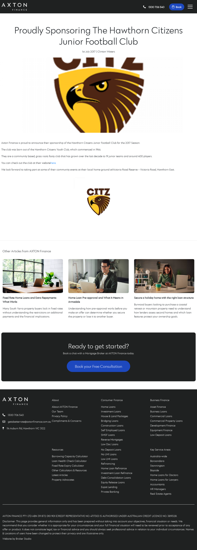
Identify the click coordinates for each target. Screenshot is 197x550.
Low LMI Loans (109, 459)
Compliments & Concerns (66, 420)
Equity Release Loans (113, 482)
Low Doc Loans (109, 444)
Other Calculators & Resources (69, 470)
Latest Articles (60, 475)
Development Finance (162, 425)
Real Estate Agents (160, 493)
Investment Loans (111, 411)
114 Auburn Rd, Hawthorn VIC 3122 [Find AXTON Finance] (26, 428)
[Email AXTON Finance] (5, 422)
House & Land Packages (114, 416)
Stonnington (157, 465)
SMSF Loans (108, 434)
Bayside (154, 470)
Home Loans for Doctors (164, 475)
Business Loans (158, 411)
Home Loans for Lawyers (164, 479)
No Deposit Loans (111, 449)
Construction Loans (112, 425)
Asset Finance (158, 406)
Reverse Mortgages (112, 439)
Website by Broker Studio (17, 538)
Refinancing (108, 463)
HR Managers (158, 489)
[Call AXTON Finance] (5, 415)
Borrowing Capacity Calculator (70, 456)
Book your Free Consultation (98, 366)
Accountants (157, 484)
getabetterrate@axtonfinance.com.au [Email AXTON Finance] (29, 421)
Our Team (57, 411)
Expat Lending (109, 487)
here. (53, 162)
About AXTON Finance (65, 406)
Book (176, 7)
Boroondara (157, 461)
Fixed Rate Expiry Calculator (68, 465)
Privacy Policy (59, 416)
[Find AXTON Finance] (5, 428)
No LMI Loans (108, 454)
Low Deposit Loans (160, 434)
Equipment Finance (161, 430)
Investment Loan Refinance (116, 473)
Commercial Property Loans (166, 420)
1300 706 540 (153, 7)
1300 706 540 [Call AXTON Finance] (16, 415)
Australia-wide (158, 456)
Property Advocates (63, 479)
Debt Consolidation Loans (116, 477)
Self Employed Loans (113, 430)
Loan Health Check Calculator (69, 461)
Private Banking (110, 491)
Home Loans (108, 406)
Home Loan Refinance (114, 468)
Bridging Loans (109, 420)
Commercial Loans (161, 416)
